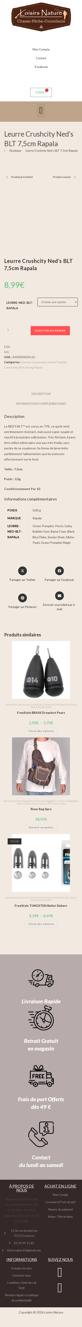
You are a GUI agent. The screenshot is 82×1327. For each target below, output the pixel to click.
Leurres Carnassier (33, 362)
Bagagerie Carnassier (57, 800)
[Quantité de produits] (8, 330)
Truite (62, 803)
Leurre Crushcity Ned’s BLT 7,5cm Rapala (52, 150)
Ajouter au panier (50, 330)
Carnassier (48, 704)
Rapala (38, 367)
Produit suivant (62, 177)
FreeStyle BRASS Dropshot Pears (41, 712)
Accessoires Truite (13, 800)
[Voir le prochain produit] (75, 177)
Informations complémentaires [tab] (41, 403)
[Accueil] (4, 150)
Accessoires (11, 704)
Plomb (41, 707)
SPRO (48, 707)
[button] (41, 110)
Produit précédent (22, 177)
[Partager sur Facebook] (59, 574)
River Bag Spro (41, 809)
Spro (56, 803)
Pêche (34, 707)
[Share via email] (59, 601)
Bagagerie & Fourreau (34, 800)
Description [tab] (41, 394)
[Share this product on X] (22, 574)
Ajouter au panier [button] (41, 827)
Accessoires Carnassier (30, 704)
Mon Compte (41, 49)
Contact (41, 58)
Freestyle (59, 704)
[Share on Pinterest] (23, 601)
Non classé (26, 367)
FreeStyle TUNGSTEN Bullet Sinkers (41, 905)
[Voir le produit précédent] (7, 177)
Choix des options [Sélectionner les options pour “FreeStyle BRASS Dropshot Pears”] (41, 731)
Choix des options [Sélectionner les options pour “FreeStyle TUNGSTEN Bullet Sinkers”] (41, 924)
